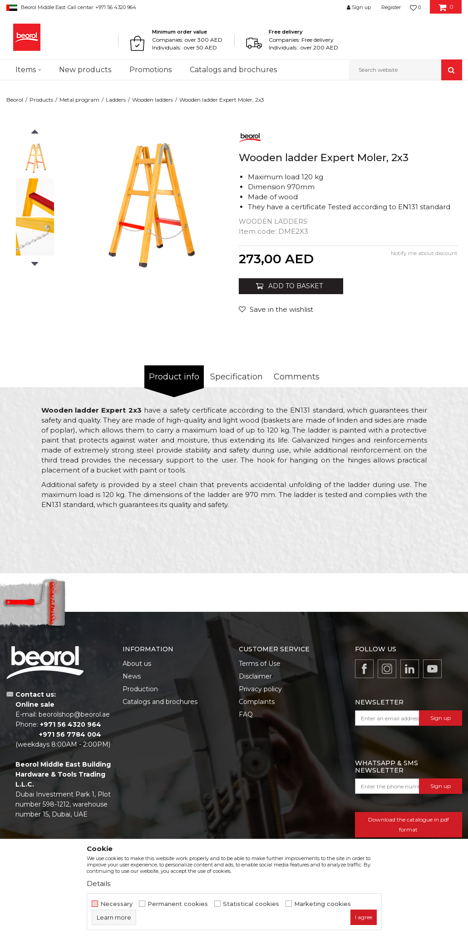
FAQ (246, 714)
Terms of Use (260, 663)
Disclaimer (255, 676)
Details (98, 883)
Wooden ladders (152, 99)
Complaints (257, 702)
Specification (236, 377)
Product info (174, 377)
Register (391, 7)
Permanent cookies (178, 904)
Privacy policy (260, 689)
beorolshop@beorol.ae (74, 714)
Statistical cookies (251, 904)
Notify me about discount (424, 253)
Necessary (116, 904)
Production (140, 689)
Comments (297, 377)
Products (41, 99)
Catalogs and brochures (160, 702)
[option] (35, 158)
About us (137, 663)
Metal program (79, 99)
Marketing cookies (322, 904)
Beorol (14, 99)
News (132, 676)
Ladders (116, 99)
